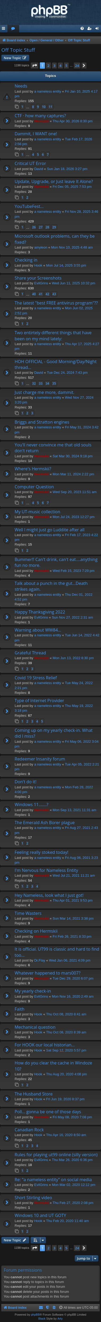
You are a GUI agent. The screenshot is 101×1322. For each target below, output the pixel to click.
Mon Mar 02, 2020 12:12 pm (73, 1185)
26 (34, 227)
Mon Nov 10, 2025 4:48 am (72, 247)
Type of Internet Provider (39, 700)
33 (41, 383)
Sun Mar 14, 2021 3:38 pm (73, 918)
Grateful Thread (30, 653)
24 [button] (77, 65)
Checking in (26, 260)
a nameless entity (47, 91)
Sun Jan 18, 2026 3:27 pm (67, 169)
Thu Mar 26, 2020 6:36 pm (72, 1160)
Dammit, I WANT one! (36, 134)
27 (41, 227)
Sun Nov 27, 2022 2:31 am (72, 617)
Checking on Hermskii (36, 931)
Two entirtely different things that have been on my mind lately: (53, 335)
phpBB (35, 1314)
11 (50, 107)
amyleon (40, 247)
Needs (21, 86)
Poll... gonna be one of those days (48, 1112)
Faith (19, 1009)
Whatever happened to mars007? (48, 973)
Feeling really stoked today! (41, 852)
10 (44, 107)
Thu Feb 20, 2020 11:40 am (67, 1221)
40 (34, 294)
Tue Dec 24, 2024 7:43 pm (67, 373)
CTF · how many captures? (40, 116)
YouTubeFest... (29, 206)
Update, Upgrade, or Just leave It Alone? (54, 181)
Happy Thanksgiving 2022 (40, 612)
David (38, 169)
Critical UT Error (30, 163)
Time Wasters (28, 913)
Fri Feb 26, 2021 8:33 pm (72, 936)
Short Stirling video (33, 1198)
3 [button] (54, 65)
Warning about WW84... (38, 630)
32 (34, 383)
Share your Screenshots (38, 278)
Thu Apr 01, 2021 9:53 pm (72, 900)
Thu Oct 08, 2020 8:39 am (66, 1032)
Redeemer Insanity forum (40, 759)
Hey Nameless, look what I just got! (49, 895)
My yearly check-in (33, 991)
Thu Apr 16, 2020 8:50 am (66, 1135)
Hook (38, 265)
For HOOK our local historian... (45, 1045)
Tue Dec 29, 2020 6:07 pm (73, 978)
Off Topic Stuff (18, 49)
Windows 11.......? (31, 804)
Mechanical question (35, 1027)
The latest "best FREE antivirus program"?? (56, 303)
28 (47, 227)
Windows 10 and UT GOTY (40, 1215)
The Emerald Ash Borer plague (45, 822)
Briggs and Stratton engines (42, 422)
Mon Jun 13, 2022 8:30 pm (73, 658)
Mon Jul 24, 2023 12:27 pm (74, 517)
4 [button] (60, 65)
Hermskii (41, 121)
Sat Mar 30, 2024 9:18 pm (72, 456)
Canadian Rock (29, 1130)
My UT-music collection (37, 512)
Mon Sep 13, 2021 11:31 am (74, 810)
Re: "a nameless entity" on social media (53, 1179)
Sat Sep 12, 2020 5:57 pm (66, 1050)
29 (54, 227)
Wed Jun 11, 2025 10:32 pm (73, 283)
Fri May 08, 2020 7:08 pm (72, 1117)
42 (47, 294)
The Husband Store (34, 1094)
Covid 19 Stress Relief (36, 678)
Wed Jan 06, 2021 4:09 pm (69, 960)
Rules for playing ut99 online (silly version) (56, 1155)
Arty (60, 1318)
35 (54, 383)
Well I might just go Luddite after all (50, 530)
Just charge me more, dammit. (44, 392)
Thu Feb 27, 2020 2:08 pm (73, 1203)
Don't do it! (25, 782)
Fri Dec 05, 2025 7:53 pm (72, 187)
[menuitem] (13, 28)
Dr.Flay (39, 960)
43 (54, 294)
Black (41, 1318)
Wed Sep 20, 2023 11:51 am (74, 492)
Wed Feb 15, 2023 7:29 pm (73, 571)
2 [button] (48, 65)
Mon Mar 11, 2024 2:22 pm (73, 474)
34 (47, 383)
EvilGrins (41, 283)
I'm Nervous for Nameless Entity (46, 870)
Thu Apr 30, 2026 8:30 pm (72, 121)
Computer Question (34, 487)
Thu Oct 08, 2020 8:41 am (66, 1014)
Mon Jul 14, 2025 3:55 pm (66, 265)
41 (41, 294)
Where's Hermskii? (33, 469)
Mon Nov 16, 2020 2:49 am (73, 996)
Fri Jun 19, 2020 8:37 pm (65, 1099)
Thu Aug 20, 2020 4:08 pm (66, 1074)
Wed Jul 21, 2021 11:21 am (74, 875)
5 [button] (66, 65)
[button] (35, 65)
